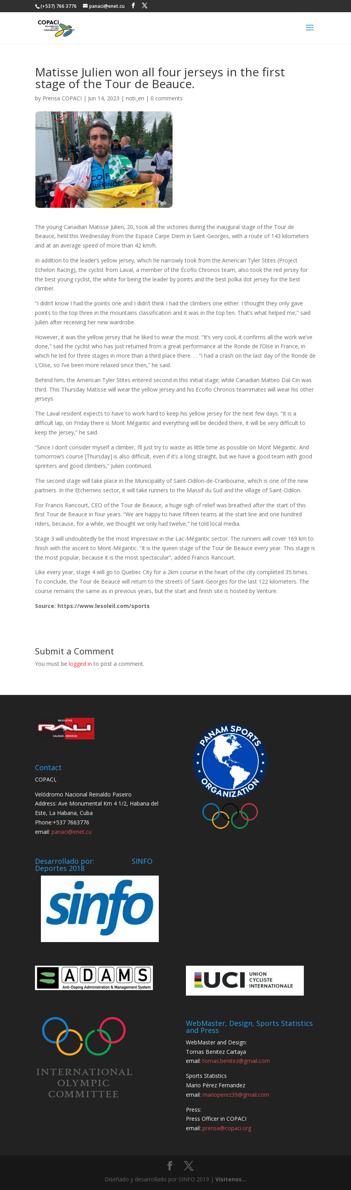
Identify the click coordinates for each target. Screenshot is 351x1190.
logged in (80, 663)
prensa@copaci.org (226, 1128)
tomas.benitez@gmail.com (236, 1060)
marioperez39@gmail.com (235, 1094)
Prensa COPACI (62, 98)
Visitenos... (230, 1179)
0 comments (167, 98)
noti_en (135, 98)
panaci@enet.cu (71, 831)
